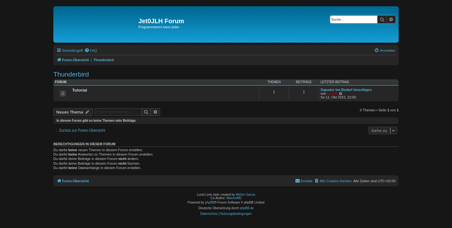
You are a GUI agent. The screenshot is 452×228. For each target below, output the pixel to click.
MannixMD (234, 198)
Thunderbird (71, 74)
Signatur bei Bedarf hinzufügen (346, 90)
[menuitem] (90, 50)
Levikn (332, 93)
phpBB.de (247, 208)
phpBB (209, 202)
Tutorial (79, 90)
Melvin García (245, 194)
